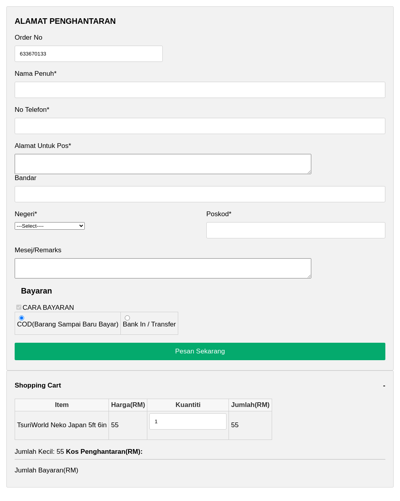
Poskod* (218, 217)
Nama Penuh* (36, 73)
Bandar (25, 181)
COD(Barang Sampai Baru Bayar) (67, 331)
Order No (28, 37)
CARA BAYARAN (96, 326)
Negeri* (26, 217)
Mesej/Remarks (38, 253)
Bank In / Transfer (149, 331)
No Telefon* (32, 109)
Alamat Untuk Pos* (43, 146)
